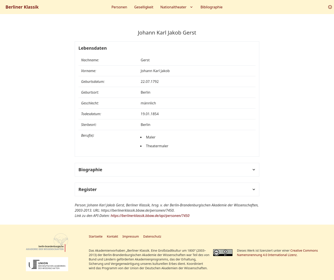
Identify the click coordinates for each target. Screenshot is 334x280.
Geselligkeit (143, 7)
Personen (119, 7)
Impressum (130, 236)
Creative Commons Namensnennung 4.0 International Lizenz (277, 252)
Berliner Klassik (22, 7)
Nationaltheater (177, 7)
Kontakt (112, 236)
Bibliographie (212, 7)
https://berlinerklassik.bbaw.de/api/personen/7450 (150, 215)
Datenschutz (152, 236)
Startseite (96, 236)
